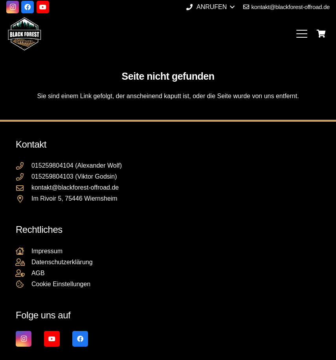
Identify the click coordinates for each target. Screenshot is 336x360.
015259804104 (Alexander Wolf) (76, 165)
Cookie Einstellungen (60, 284)
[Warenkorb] (321, 33)
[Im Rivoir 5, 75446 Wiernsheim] (23, 199)
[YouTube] (43, 7)
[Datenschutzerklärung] (23, 262)
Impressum (46, 251)
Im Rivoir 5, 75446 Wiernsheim (74, 198)
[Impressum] (23, 251)
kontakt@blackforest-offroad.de (75, 187)
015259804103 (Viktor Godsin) (74, 176)
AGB (38, 273)
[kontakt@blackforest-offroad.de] (23, 188)
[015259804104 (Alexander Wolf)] (23, 166)
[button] (210, 7)
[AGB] (23, 273)
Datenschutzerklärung (62, 262)
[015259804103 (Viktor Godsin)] (23, 177)
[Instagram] (12, 7)
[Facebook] (27, 7)
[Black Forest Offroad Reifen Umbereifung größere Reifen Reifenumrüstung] (24, 33)
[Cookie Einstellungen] (23, 284)
